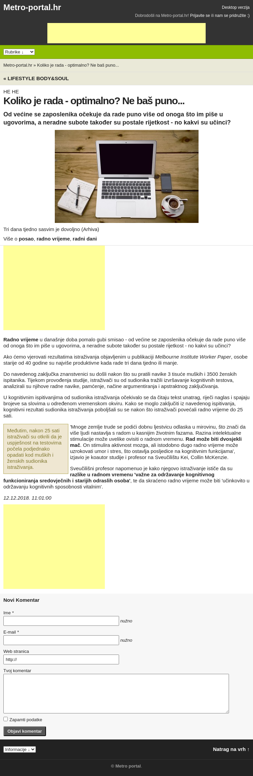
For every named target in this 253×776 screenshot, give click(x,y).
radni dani (85, 239)
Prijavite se (200, 15)
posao (26, 239)
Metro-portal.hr (32, 7)
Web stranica (16, 651)
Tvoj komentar (17, 670)
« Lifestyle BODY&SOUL (36, 78)
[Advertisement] (126, 33)
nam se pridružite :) (232, 15)
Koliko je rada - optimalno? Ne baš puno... (78, 65)
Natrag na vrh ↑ (231, 749)
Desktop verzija (236, 7)
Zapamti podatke (22, 719)
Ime (8, 612)
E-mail (11, 632)
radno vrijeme (53, 239)
